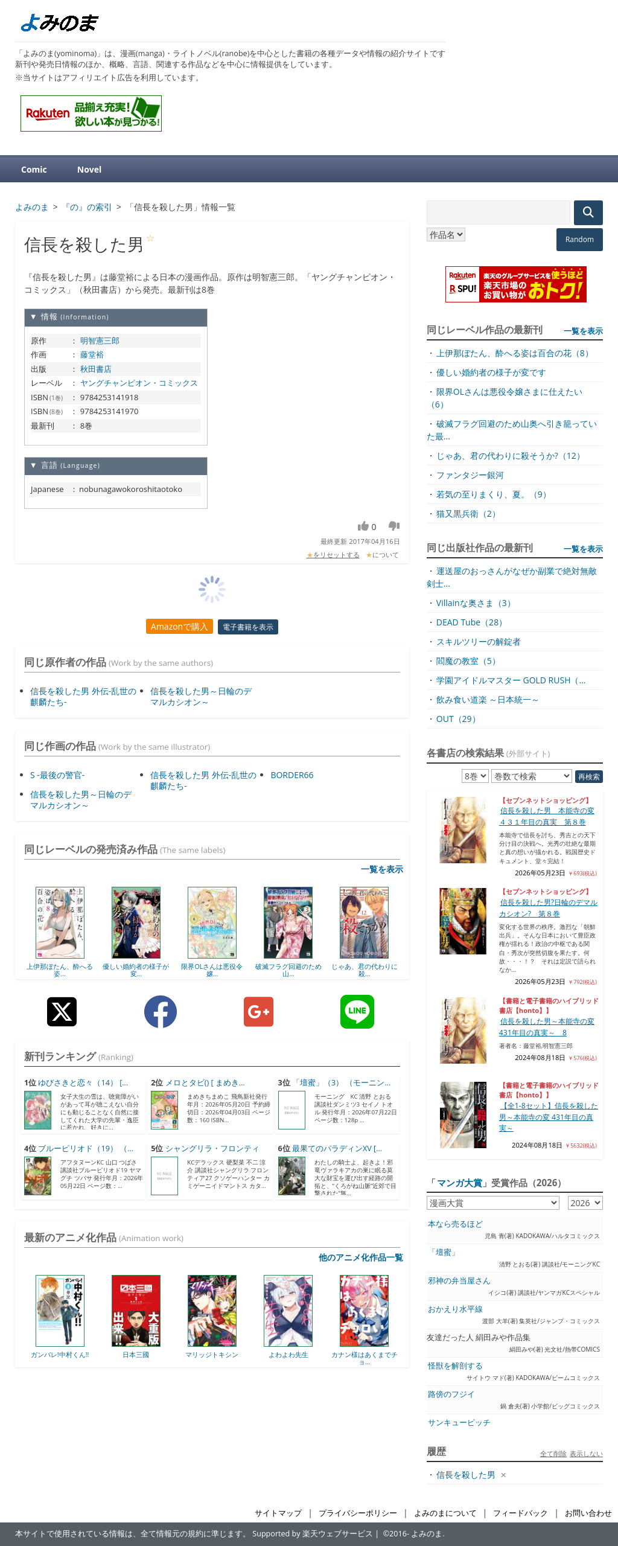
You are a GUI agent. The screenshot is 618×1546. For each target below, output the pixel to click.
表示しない (586, 1453)
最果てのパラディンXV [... (337, 1148)
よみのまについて (445, 1513)
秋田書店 (96, 368)
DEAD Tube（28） (471, 622)
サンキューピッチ (459, 1422)
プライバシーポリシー (358, 1513)
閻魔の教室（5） (468, 660)
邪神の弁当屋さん (459, 1281)
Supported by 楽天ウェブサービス (312, 1533)
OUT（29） (458, 718)
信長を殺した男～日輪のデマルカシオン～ (201, 696)
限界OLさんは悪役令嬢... (212, 970)
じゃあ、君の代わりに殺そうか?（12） (510, 455)
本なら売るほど (455, 1224)
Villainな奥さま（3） (475, 602)
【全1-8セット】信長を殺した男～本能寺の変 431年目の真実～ (548, 1116)
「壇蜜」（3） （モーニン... (341, 1083)
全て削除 (553, 1453)
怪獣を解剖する (455, 1366)
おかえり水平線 (455, 1309)
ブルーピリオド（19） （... (85, 1148)
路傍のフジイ (451, 1394)
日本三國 (136, 1354)
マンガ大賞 (459, 1183)
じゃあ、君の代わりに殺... (364, 970)
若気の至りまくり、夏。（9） (493, 494)
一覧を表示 (382, 869)
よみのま (426, 1533)
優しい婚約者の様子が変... (136, 970)
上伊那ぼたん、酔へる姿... (60, 970)
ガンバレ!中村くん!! (60, 1354)
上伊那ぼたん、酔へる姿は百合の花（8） (514, 353)
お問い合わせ (588, 1513)
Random (579, 239)
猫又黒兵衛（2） (468, 513)
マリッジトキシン (211, 1354)
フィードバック (520, 1513)
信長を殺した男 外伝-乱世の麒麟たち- (83, 696)
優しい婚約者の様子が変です (491, 372)
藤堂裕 (92, 354)
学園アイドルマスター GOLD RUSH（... (511, 680)
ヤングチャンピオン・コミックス (139, 382)
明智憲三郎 (99, 340)
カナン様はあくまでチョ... (364, 1358)
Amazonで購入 (179, 626)
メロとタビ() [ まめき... (205, 1083)
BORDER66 (291, 775)
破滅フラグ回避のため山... (288, 970)
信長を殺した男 (465, 1474)
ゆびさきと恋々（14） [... (83, 1083)
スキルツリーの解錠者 (478, 641)
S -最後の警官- (57, 775)
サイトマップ (278, 1513)
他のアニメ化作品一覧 (361, 1257)
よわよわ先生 (288, 1354)
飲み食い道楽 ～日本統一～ (488, 699)
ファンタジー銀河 (470, 475)
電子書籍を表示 (248, 627)
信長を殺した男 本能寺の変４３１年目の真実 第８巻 (546, 815)
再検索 (589, 776)
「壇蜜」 (443, 1252)
